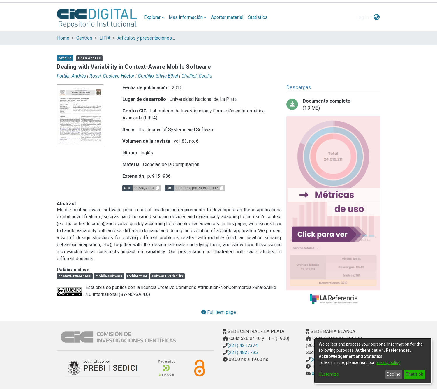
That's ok (414, 374)
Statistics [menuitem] (257, 17)
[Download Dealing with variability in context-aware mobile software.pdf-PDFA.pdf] (333, 105)
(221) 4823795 (243, 352)
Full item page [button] (218, 312)
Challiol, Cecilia (197, 76)
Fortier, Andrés (71, 76)
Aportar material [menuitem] (227, 17)
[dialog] (373, 360)
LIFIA (104, 38)
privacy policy (388, 362)
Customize (329, 374)
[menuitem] (154, 17)
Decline (393, 374)
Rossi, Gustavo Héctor (111, 76)
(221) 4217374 (243, 345)
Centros (84, 38)
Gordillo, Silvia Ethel (158, 76)
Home (63, 38)
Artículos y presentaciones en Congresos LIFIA (146, 38)
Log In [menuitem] (362, 17)
